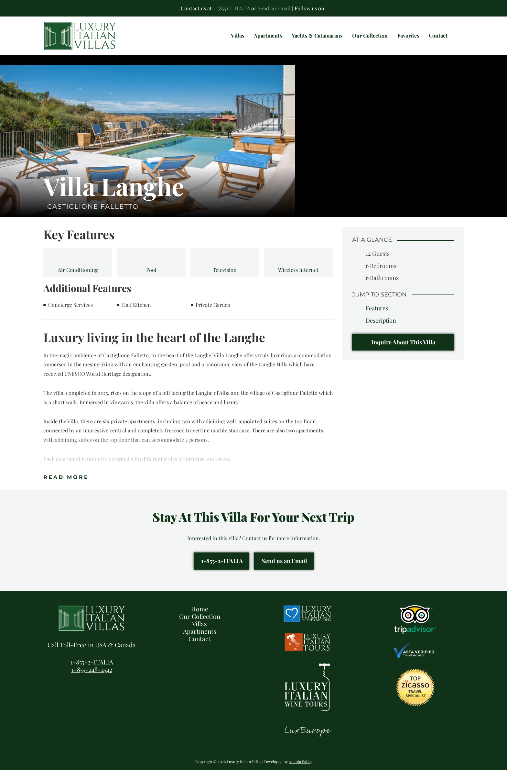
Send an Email (274, 8)
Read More (66, 487)
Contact (199, 648)
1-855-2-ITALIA (222, 570)
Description (381, 330)
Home (199, 618)
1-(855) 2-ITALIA (231, 8)
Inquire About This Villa (403, 352)
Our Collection (199, 626)
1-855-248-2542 (91, 679)
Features (377, 318)
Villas (199, 633)
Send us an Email (284, 570)
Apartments (199, 641)
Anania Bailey (300, 771)
